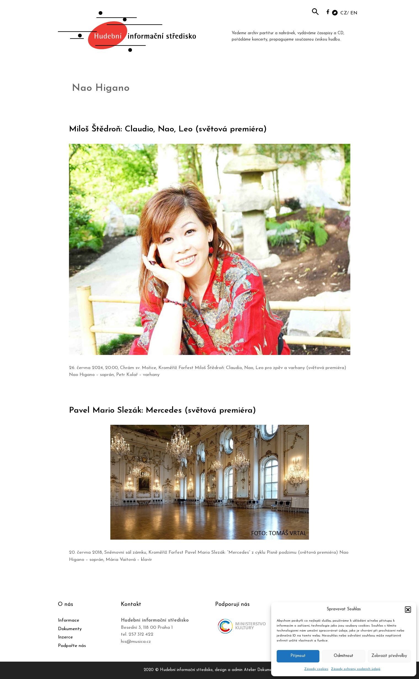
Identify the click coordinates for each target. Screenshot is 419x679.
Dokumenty (70, 629)
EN (353, 13)
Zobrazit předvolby (389, 656)
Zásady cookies (316, 669)
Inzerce (65, 637)
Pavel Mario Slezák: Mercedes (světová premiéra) (162, 410)
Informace (68, 620)
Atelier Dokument (260, 670)
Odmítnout (343, 656)
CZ (343, 13)
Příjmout (298, 656)
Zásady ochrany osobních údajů (355, 669)
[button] (408, 609)
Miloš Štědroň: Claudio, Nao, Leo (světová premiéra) (168, 129)
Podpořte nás (72, 645)
